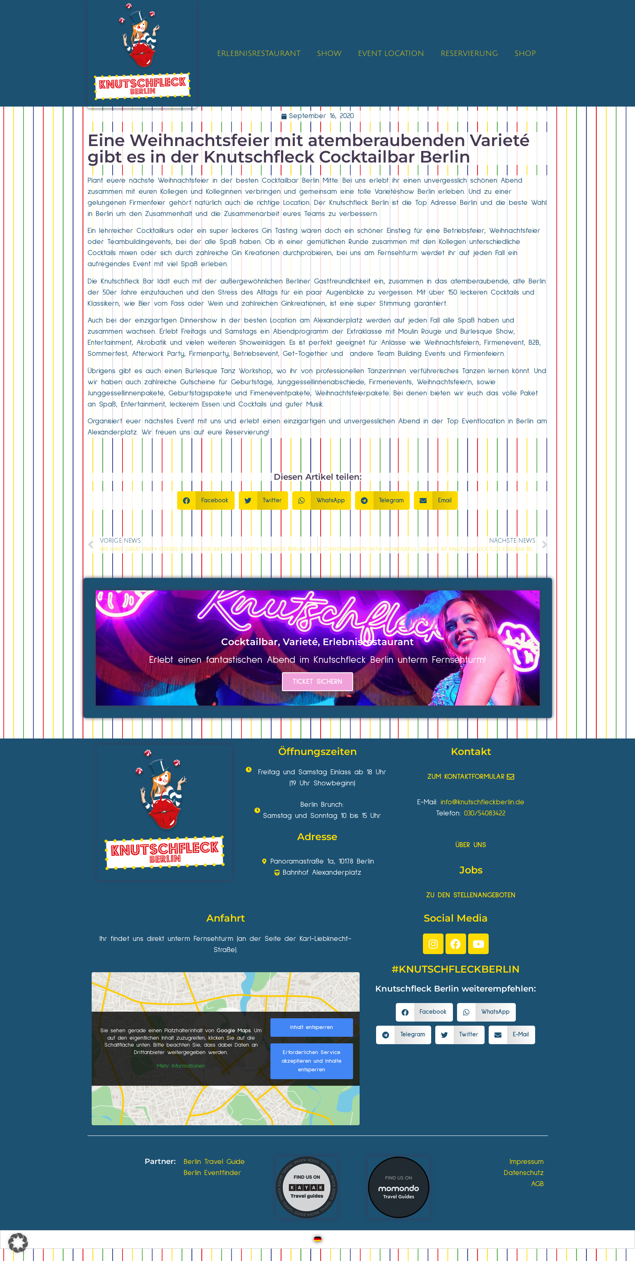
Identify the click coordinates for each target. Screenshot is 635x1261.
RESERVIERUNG (469, 53)
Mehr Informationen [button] (181, 1066)
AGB (537, 1184)
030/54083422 (485, 813)
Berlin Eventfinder (212, 1173)
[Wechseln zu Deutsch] (318, 1239)
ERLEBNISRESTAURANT (258, 53)
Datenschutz (524, 1173)
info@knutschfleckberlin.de (482, 802)
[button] (206, 500)
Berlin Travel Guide (214, 1162)
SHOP (525, 53)
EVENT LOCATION (391, 53)
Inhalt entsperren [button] (311, 1027)
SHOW (329, 53)
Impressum (527, 1162)
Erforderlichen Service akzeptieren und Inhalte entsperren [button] (312, 1061)
